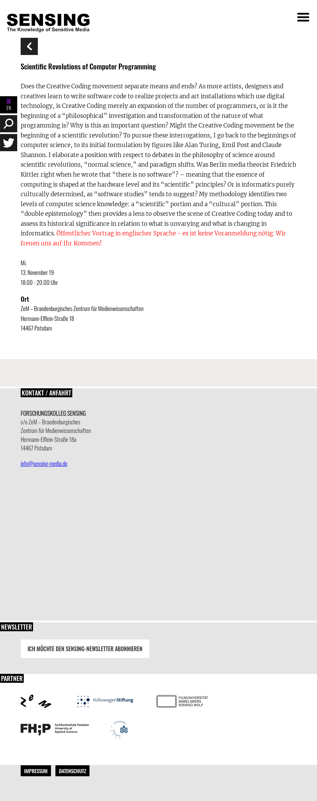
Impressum (35, 771)
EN (9, 107)
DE (9, 101)
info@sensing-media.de (44, 463)
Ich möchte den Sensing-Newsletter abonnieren (85, 649)
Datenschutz (72, 771)
